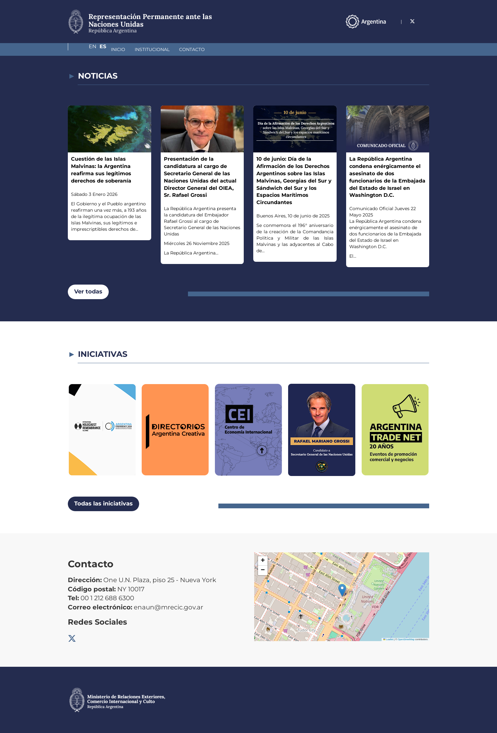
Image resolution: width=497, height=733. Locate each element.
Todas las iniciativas (103, 503)
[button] (342, 590)
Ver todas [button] (88, 291)
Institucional (118, 49)
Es (426, 21)
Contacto (158, 49)
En (413, 21)
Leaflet (388, 639)
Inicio (84, 49)
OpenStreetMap (406, 639)
